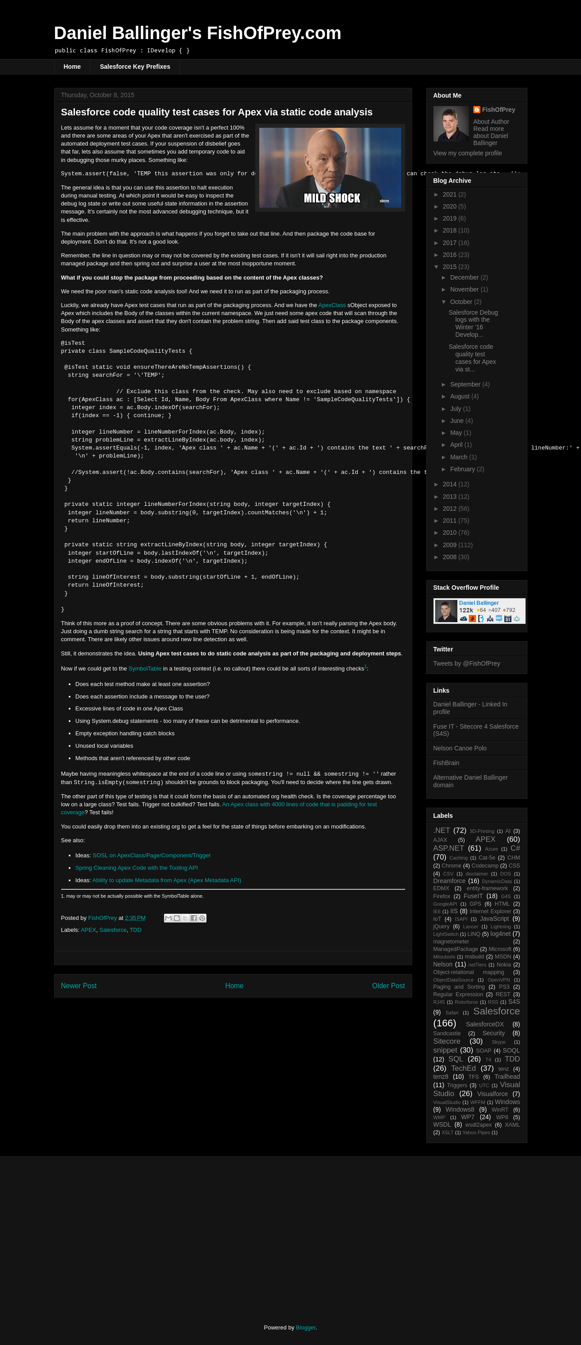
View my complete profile (467, 153)
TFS (473, 1077)
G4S (506, 896)
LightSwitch (446, 934)
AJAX (440, 840)
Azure (491, 849)
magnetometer (451, 942)
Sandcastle (447, 1033)
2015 (450, 266)
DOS (505, 873)
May (457, 432)
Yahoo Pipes (476, 1132)
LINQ (474, 934)
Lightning (501, 926)
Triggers (457, 1085)
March (459, 457)
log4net (501, 933)
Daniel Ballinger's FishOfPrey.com (198, 33)
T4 (488, 1059)
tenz (504, 1069)
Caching (458, 857)
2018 (450, 230)
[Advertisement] (128, 1232)
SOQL (511, 1050)
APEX (88, 930)
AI (508, 831)
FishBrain (446, 762)
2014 (450, 484)
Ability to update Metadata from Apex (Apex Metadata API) (166, 880)
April (457, 444)
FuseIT (473, 895)
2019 (450, 218)
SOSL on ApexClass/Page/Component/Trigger (152, 855)
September (466, 384)
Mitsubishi (444, 956)
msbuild (474, 957)
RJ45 (439, 1002)
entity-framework (487, 888)
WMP (439, 1117)
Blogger (306, 1327)
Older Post (388, 986)
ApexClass (332, 305)
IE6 (437, 911)
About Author (491, 121)
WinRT (499, 1110)
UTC (484, 1085)
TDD (136, 930)
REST (503, 994)
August (460, 396)
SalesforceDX (485, 1024)
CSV (448, 873)
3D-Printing (482, 831)
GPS (475, 904)
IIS (454, 911)
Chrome (452, 866)
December (465, 277)
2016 (450, 254)
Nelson (443, 964)
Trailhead (507, 1076)
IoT (437, 919)
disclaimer (477, 873)
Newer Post (79, 986)
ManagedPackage (456, 949)
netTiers (477, 964)
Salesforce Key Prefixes (135, 66)
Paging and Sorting (459, 987)
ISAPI (461, 919)
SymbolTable (145, 668)
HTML (502, 904)
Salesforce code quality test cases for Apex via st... (472, 357)
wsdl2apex (478, 1125)
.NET (441, 830)
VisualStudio (447, 1102)
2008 (450, 556)
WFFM (477, 1102)
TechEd (463, 1068)
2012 (450, 508)
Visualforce (492, 1093)
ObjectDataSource (453, 979)
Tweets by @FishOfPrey (466, 663)
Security (494, 1033)
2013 (450, 496)
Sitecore (447, 1041)
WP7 (468, 1116)
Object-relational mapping (468, 972)
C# (515, 848)
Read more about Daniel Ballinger (490, 135)
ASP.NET (448, 848)
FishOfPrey (498, 109)
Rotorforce (466, 1002)
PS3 (504, 987)
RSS (493, 1002)
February (463, 469)
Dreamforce (449, 880)
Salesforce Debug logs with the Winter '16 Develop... (473, 323)
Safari (451, 1012)
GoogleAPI (445, 904)
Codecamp (485, 866)
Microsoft (500, 949)
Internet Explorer (490, 911)
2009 (450, 544)
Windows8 (460, 1109)
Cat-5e (487, 858)
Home (72, 66)
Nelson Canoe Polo (460, 748)
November (465, 289)
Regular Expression (458, 994)
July (456, 408)
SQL (456, 1059)
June (457, 420)
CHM (513, 858)
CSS (514, 866)
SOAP (483, 1051)
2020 (450, 206)
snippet (445, 1050)
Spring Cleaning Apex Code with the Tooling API (136, 867)
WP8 (502, 1117)
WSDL (442, 1124)
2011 (450, 520)
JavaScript (494, 918)
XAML (512, 1125)
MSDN (503, 957)
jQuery (441, 926)
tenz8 (440, 1076)
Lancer (470, 926)
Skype (499, 1042)
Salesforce (112, 930)
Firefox (442, 896)
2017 (450, 242)
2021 (450, 194)
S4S (514, 1001)
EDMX (441, 888)
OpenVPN (499, 979)
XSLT (447, 1132)
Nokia (504, 965)
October (462, 301)
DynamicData (496, 881)
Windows (507, 1101)
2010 (450, 532)
